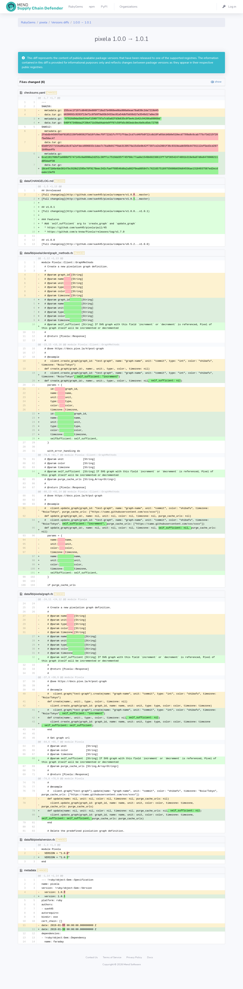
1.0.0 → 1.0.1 (82, 22)
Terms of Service (112, 974)
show (218, 82)
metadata (30, 885)
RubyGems (28, 22)
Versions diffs (60, 22)
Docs (150, 974)
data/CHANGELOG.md (38, 181)
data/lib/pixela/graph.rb (38, 604)
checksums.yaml (34, 92)
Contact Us (92, 974)
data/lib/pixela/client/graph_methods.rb (48, 255)
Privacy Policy (134, 974)
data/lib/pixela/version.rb (39, 854)
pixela (43, 22)
